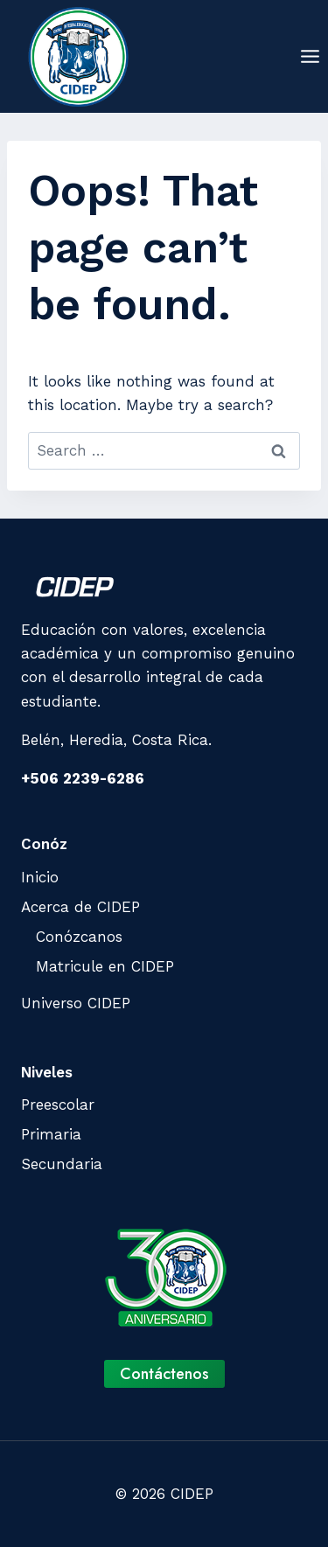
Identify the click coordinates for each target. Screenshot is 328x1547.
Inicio (40, 877)
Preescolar (57, 1104)
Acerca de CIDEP (80, 907)
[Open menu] (309, 56)
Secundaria (61, 1164)
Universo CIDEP (75, 1003)
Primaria (51, 1134)
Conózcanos (79, 936)
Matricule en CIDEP (105, 966)
